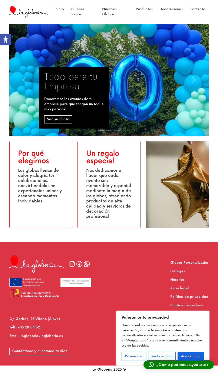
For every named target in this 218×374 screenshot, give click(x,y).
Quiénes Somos (77, 11)
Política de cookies (186, 305)
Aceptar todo (190, 356)
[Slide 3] (116, 130)
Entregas (177, 271)
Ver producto (58, 119)
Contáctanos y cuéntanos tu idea (39, 351)
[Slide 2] (109, 130)
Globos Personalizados (189, 263)
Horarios (177, 280)
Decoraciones (171, 9)
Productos (144, 9)
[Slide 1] (101, 130)
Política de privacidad (189, 297)
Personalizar (134, 356)
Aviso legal (179, 288)
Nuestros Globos (109, 11)
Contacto (197, 9)
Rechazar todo (161, 356)
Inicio (59, 9)
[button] (5, 39)
